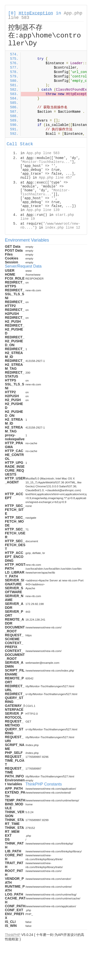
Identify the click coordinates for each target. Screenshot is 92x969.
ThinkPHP (12, 935)
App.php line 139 (42, 210)
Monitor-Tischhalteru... (46, 162)
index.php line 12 (62, 228)
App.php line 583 (42, 153)
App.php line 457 (55, 178)
